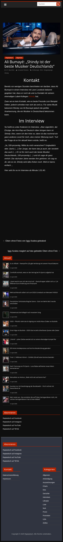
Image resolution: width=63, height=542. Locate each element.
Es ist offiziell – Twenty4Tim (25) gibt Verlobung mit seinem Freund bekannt (34, 264)
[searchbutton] (58, 4)
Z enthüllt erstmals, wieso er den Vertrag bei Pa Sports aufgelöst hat (32, 272)
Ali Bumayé (35, 70)
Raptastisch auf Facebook (12, 418)
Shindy (6, 73)
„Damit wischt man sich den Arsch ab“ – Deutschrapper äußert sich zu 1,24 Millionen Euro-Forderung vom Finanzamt (34, 282)
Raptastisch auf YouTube (12, 425)
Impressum (7, 479)
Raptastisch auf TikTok (11, 429)
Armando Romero (23, 70)
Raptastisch (9, 58)
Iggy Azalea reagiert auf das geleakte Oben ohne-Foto (34, 251)
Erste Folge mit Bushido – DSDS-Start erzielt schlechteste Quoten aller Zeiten (34, 330)
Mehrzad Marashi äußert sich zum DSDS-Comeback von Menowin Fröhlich (34, 292)
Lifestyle (46, 501)
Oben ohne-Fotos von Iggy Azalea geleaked (24, 241)
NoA (44, 508)
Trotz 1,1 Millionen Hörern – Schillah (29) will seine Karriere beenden (32, 357)
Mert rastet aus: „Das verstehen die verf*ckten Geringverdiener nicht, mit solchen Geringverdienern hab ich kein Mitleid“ (33, 398)
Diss (44, 490)
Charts (45, 486)
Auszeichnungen (49, 482)
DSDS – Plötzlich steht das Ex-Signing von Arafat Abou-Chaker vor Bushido (33, 321)
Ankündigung (47, 479)
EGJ (41, 70)
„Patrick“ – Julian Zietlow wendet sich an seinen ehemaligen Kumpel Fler (33, 339)
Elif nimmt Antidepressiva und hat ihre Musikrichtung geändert (30, 348)
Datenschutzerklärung (10, 475)
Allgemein (19, 58)
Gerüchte (46, 493)
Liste (44, 504)
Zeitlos (45, 523)
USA (44, 519)
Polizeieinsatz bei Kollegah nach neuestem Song (25, 312)
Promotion (46, 515)
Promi (45, 512)
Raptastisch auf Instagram (12, 422)
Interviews (46, 497)
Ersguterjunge (48, 70)
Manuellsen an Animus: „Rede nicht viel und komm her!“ (28, 377)
